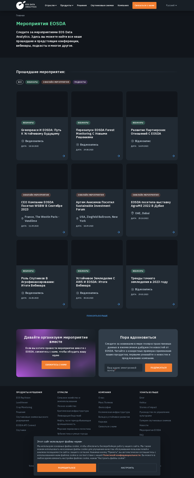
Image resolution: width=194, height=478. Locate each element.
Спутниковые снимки (102, 5)
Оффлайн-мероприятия (56, 82)
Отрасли (50, 5)
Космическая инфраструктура (114, 412)
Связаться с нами (144, 5)
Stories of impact (148, 407)
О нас (101, 397)
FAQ (142, 435)
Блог (142, 397)
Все (20, 82)
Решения (82, 5)
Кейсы (143, 402)
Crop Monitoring (24, 407)
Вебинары (32, 82)
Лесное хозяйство (66, 406)
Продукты (65, 5)
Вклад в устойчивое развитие (114, 417)
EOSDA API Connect (26, 425)
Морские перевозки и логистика (74, 429)
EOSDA (26, 5)
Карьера (103, 421)
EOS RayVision (23, 397)
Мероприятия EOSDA (150, 430)
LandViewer (22, 402)
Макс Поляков (106, 402)
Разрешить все (66, 467)
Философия (105, 407)
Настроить (127, 467)
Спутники (21, 430)
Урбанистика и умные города (72, 433)
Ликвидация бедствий (69, 415)
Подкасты (80, 82)
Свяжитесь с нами (56, 364)
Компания (123, 5)
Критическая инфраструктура (73, 411)
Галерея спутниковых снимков (155, 420)
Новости (144, 425)
